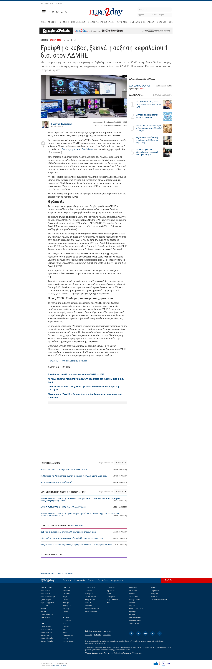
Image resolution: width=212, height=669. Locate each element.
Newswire (66, 591)
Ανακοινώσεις (45, 617)
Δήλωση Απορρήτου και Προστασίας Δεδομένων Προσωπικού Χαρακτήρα (113, 653)
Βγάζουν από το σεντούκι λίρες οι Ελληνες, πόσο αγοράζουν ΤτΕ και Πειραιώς (149, 128)
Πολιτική (66, 608)
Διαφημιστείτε (117, 580)
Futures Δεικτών (46, 632)
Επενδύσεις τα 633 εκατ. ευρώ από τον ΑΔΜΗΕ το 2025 (84, 469)
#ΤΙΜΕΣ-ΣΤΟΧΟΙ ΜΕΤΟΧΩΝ (72, 22)
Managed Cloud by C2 (59, 665)
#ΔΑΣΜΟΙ (161, 22)
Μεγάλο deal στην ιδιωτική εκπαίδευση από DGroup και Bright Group (147, 140)
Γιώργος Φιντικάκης (61, 124)
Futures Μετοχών (47, 638)
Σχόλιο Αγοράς (46, 600)
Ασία (64, 629)
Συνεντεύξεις (133, 597)
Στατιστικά (44, 605)
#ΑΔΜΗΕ (54, 361)
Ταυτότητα (67, 580)
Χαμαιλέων (155, 591)
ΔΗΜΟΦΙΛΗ (136, 94)
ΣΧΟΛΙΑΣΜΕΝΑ (162, 94)
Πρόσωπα (88, 591)
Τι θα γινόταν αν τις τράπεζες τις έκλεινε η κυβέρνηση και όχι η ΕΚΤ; (148, 104)
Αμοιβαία (88, 603)
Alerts (142, 89)
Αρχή (167, 580)
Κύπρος (65, 611)
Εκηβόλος (154, 594)
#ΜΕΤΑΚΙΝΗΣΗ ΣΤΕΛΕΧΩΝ (142, 22)
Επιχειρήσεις (67, 605)
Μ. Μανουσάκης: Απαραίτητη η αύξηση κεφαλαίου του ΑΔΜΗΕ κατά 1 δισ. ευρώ (84, 476)
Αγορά (65, 597)
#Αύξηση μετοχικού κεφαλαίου (74, 361)
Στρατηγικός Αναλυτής (159, 600)
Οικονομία (66, 594)
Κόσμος (65, 600)
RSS (108, 603)
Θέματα (132, 605)
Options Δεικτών (46, 635)
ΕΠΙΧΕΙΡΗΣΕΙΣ (55, 40)
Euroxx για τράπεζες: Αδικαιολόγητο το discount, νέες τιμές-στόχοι (147, 152)
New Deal (154, 597)
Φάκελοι (132, 603)
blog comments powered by (57, 573)
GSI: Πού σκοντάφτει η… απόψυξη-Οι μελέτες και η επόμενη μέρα (84, 532)
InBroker (102, 643)
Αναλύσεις (88, 605)
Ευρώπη (66, 626)
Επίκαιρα (66, 603)
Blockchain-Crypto (91, 611)
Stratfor (97, 634)
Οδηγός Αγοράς (90, 597)
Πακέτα (43, 608)
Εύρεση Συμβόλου (47, 603)
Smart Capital (134, 623)
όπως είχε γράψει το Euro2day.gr (77, 149)
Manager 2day (134, 600)
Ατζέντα (132, 614)
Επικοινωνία (79, 580)
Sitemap (91, 580)
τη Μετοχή (121, 462)
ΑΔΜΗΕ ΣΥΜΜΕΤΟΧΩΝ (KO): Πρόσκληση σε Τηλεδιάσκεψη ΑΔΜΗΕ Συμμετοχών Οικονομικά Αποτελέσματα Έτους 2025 (84, 514)
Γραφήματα (111, 597)
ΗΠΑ (64, 623)
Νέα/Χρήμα (89, 594)
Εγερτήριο (133, 611)
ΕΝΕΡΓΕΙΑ (77, 525)
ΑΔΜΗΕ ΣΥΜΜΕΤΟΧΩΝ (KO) (139, 86)
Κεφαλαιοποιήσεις (47, 614)
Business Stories (135, 620)
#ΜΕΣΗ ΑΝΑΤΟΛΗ (49, 22)
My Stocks (111, 591)
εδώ (151, 31)
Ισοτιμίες (66, 638)
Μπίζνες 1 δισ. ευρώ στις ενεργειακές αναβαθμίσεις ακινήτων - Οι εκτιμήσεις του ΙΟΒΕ (84, 545)
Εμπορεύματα (68, 635)
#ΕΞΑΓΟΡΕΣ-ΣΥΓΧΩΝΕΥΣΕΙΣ (101, 22)
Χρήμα (65, 632)
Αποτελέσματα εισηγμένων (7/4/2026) (84, 482)
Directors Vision (135, 617)
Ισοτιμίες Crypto (68, 641)
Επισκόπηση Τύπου (136, 608)
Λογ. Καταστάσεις (113, 600)
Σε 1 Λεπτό (67, 620)
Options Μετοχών (47, 641)
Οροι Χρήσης (103, 580)
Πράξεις (43, 611)
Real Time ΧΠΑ (46, 594)
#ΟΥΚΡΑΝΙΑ (122, 22)
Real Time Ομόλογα (48, 597)
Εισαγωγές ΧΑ (90, 600)
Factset (106, 634)
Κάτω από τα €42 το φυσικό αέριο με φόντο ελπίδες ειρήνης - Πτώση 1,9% (84, 538)
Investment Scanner (92, 608)
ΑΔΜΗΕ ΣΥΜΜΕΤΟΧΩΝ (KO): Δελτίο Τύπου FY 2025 (84, 507)
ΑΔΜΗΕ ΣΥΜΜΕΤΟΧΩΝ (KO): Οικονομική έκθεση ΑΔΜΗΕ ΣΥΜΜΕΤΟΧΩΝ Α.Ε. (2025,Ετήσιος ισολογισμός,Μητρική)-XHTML (84, 499)
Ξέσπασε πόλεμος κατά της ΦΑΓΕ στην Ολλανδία (147, 116)
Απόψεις (132, 594)
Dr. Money (133, 591)
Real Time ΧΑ (45, 591)
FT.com (88, 634)
